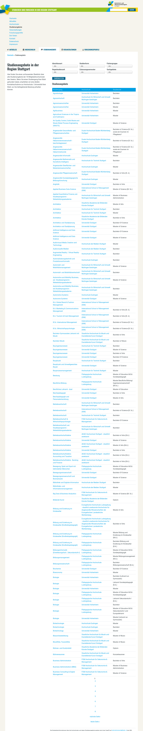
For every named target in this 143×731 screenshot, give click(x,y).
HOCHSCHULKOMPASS (118, 698)
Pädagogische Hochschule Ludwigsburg (91, 343)
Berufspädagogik (59, 361)
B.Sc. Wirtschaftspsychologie (64, 296)
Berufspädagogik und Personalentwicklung (61, 366)
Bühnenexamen (59, 622)
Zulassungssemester (87, 37)
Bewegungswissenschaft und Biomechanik (64, 445)
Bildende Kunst (58, 468)
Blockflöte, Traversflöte (61, 610)
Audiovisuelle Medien (61, 217)
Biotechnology (58, 599)
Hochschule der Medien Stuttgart (94, 212)
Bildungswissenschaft (61, 532)
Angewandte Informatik (61, 124)
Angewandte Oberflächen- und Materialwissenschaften (64, 134)
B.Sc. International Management (65, 290)
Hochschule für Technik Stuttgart (94, 128)
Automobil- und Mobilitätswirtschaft (66, 240)
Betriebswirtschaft (59, 372)
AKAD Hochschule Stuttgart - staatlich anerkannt (96, 403)
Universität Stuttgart (89, 91)
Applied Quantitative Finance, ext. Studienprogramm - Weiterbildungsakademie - (65, 164)
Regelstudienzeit (58, 37)
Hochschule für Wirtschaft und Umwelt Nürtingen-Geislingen (96, 66)
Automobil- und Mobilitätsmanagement (61, 234)
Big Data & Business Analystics (64, 462)
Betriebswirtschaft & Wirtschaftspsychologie (61, 388)
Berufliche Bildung (59, 351)
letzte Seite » (95, 690)
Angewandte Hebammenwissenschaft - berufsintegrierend (62, 108)
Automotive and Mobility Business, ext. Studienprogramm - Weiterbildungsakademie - (66, 247)
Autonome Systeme (60, 267)
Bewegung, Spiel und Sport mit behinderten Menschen (64, 435)
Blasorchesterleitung (60, 604)
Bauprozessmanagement (62, 339)
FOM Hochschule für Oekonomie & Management (94, 388)
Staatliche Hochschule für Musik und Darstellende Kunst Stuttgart (95, 302)
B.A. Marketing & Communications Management (65, 277)
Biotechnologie (58, 591)
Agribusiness (58, 79)
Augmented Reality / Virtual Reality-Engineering (66, 221)
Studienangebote (49, 17)
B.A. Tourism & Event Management (66, 284)
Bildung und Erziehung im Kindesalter (62, 478)
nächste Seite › (95, 685)
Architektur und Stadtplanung (64, 191)
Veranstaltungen (69, 17)
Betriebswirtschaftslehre (62, 403)
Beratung (56, 343)
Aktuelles (13, 17)
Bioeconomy (57, 540)
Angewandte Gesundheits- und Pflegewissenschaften (64, 100)
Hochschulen (30, 17)
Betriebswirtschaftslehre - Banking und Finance (65, 429)
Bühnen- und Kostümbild (62, 616)
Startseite (10, 23)
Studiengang (57, 58)
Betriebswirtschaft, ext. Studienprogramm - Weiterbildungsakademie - (62, 395)
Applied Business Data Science (64, 157)
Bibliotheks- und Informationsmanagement (62, 455)
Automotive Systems (60, 263)
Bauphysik (57, 329)
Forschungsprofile (91, 17)
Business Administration (62, 629)
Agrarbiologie (58, 61)
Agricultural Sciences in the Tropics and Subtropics (66, 83)
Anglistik (56, 152)
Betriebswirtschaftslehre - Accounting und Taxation (62, 423)
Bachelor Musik (58, 309)
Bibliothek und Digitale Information (66, 450)
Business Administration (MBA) (64, 635)
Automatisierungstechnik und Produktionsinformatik (64, 228)
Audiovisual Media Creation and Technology (65, 212)
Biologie (56, 545)
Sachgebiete (111, 37)
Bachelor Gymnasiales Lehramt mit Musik (66, 302)
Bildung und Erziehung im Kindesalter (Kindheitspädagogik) (65, 491)
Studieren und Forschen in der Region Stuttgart (40, 10)
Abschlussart (57, 31)
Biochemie (57, 537)
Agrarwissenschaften (61, 71)
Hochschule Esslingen (90, 124)
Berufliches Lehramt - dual (62, 357)
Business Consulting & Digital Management (64, 641)
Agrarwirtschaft (58, 66)
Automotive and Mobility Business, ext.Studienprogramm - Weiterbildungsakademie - (66, 256)
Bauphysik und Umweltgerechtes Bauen (65, 333)
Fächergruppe (112, 31)
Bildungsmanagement (61, 525)
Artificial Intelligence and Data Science (64, 199)
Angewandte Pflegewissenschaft (65, 141)
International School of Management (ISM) (95, 157)
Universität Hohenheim (90, 61)
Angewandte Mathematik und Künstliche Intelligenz (64, 128)
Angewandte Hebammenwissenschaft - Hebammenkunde (62, 117)
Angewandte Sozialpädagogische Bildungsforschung (65, 147)
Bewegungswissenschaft (62, 440)
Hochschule (86, 58)
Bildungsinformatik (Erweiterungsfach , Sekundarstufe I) (66, 519)
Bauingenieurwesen (60, 314)
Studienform (84, 31)
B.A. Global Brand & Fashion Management (63, 271)
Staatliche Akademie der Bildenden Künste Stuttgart (94, 172)
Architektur (57, 172)
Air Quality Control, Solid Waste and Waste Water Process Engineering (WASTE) (66, 91)
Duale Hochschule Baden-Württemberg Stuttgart (96, 100)
